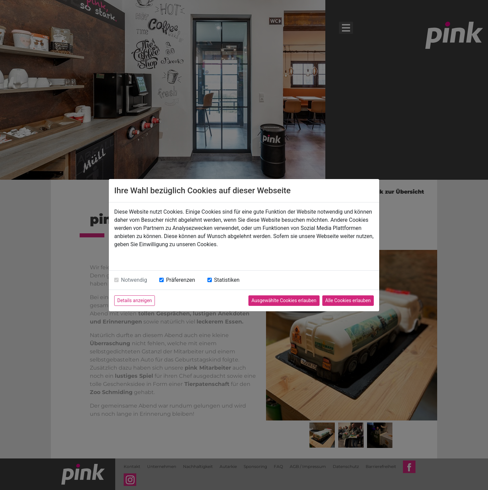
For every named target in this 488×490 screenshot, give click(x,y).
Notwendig (134, 280)
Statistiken (227, 280)
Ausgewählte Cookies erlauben (284, 300)
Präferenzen (180, 280)
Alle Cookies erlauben (348, 300)
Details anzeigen (134, 300)
